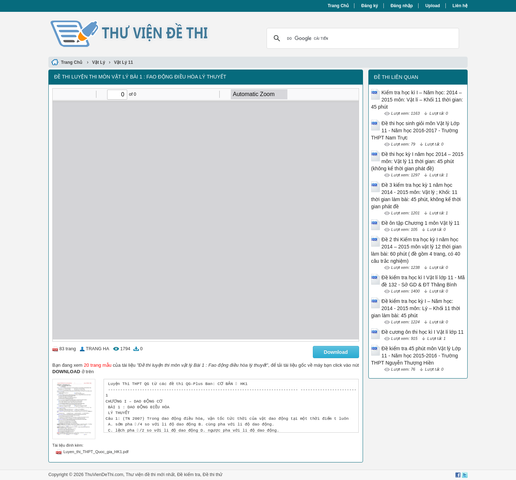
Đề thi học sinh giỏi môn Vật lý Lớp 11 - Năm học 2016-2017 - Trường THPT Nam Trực (415, 130)
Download (336, 352)
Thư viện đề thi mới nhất (150, 474)
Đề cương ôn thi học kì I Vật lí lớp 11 (423, 332)
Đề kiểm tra (188, 474)
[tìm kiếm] (361, 38)
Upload (432, 5)
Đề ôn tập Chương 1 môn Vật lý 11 (421, 223)
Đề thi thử (213, 474)
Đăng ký (369, 5)
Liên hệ (460, 5)
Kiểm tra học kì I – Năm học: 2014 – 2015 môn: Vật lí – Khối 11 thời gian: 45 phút (417, 100)
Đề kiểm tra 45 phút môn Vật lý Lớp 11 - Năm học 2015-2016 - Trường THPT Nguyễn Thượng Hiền (416, 356)
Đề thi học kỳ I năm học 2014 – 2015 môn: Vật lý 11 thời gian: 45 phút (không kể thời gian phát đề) (417, 161)
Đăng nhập (402, 5)
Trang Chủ (338, 5)
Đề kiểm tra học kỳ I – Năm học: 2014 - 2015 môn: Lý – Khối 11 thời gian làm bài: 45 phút (415, 308)
